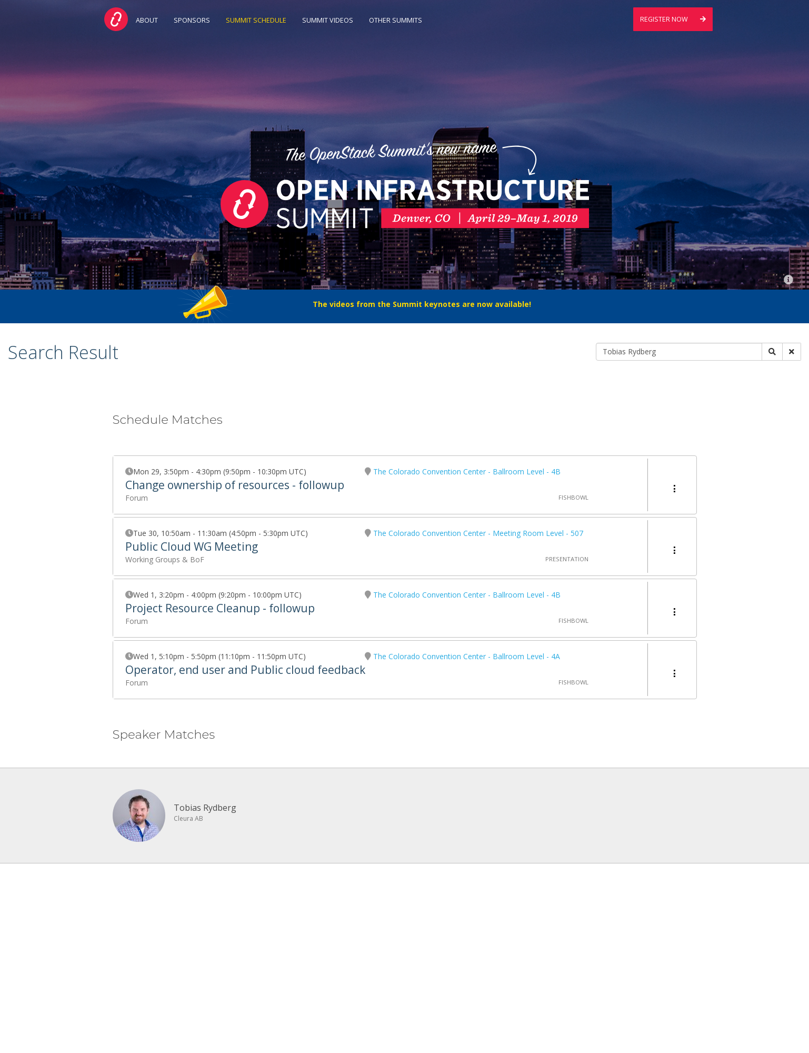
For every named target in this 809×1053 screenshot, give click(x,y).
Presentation (566, 559)
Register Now (673, 19)
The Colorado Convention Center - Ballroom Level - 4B (467, 471)
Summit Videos (327, 20)
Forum (136, 498)
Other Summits (395, 20)
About (147, 20)
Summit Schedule (256, 20)
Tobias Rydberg (205, 807)
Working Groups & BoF (164, 559)
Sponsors (192, 20)
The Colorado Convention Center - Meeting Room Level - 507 (478, 533)
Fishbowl (573, 497)
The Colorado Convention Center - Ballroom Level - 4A (466, 656)
